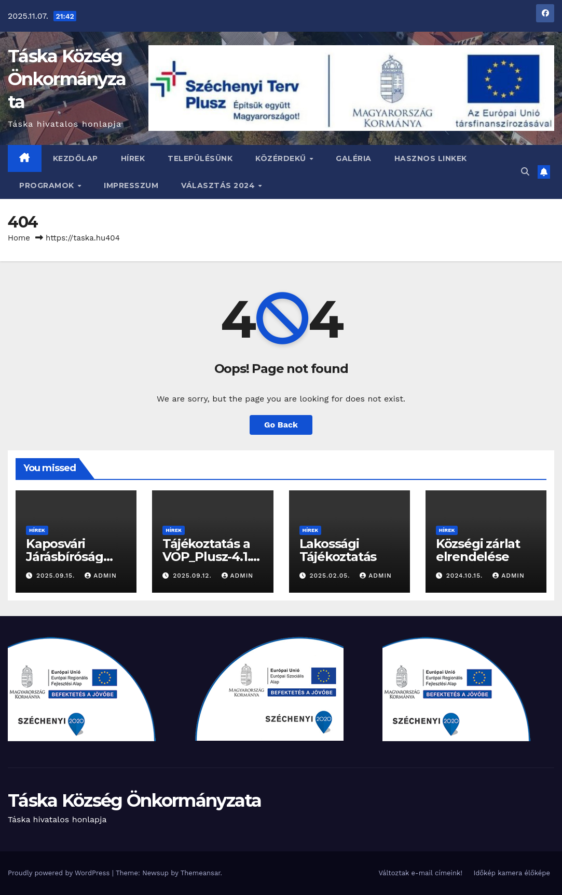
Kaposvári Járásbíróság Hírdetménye (66, 556)
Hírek (133, 158)
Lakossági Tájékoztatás (338, 550)
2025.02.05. (330, 575)
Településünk (200, 158)
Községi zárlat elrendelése (478, 550)
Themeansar (201, 873)
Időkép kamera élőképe (511, 873)
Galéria (354, 158)
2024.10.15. (466, 575)
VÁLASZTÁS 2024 (219, 185)
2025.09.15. (56, 575)
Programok (47, 185)
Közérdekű (281, 158)
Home (19, 238)
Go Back (281, 425)
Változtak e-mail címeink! (420, 873)
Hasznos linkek (430, 158)
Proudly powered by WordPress (60, 873)
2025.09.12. (193, 575)
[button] (525, 172)
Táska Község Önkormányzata (67, 79)
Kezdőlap (75, 158)
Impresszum (131, 185)
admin (101, 575)
